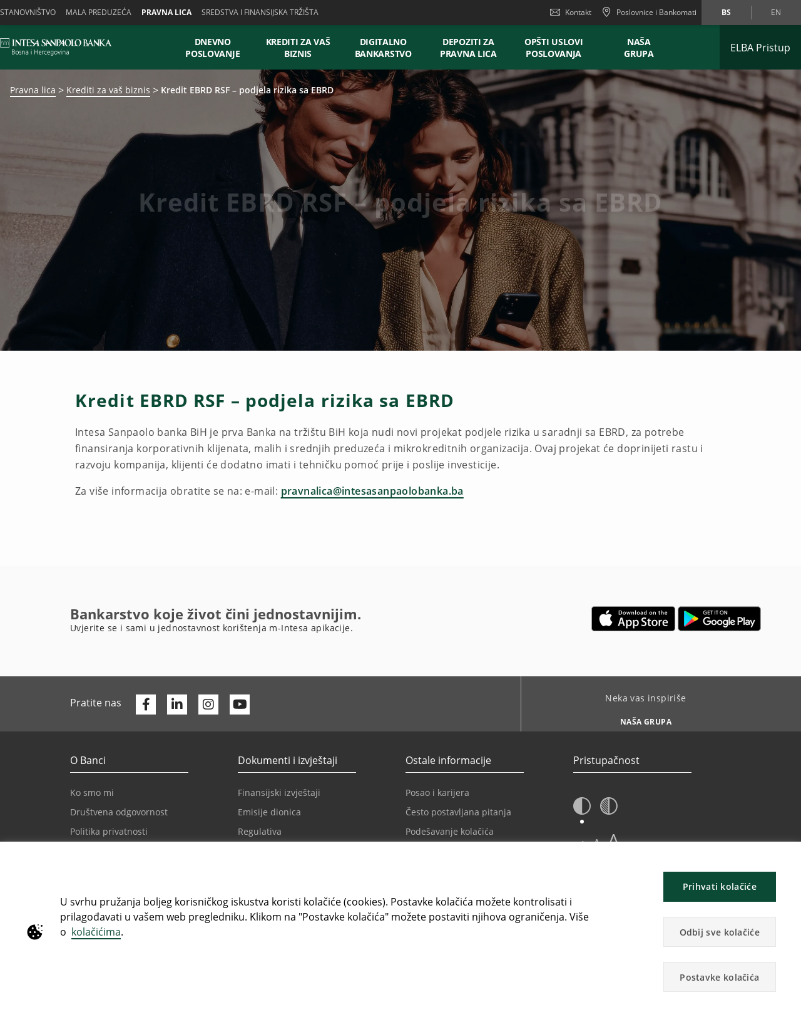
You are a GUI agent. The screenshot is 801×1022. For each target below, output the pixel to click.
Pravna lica (166, 12)
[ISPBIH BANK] (59, 47)
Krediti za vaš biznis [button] (298, 47)
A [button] (614, 840)
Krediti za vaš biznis (108, 90)
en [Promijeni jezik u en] (776, 12)
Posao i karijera (437, 792)
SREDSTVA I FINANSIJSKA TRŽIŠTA (260, 12)
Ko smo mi (92, 792)
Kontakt (570, 12)
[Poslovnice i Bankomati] (649, 12)
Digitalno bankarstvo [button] (383, 47)
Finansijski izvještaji (279, 792)
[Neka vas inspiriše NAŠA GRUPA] (641, 718)
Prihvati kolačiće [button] (720, 886)
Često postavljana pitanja (458, 812)
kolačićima (96, 932)
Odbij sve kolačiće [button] (720, 932)
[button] (582, 806)
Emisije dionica (269, 812)
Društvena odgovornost (119, 812)
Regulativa (260, 831)
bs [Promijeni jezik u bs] (726, 12)
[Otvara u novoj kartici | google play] (719, 618)
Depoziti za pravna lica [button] (468, 47)
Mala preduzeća (98, 12)
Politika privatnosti (109, 831)
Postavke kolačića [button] (719, 977)
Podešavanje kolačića (450, 831)
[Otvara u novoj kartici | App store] (633, 618)
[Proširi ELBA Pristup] (760, 47)
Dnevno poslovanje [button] (212, 47)
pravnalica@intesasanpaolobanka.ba (372, 491)
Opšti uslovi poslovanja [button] (553, 47)
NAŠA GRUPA (639, 47)
